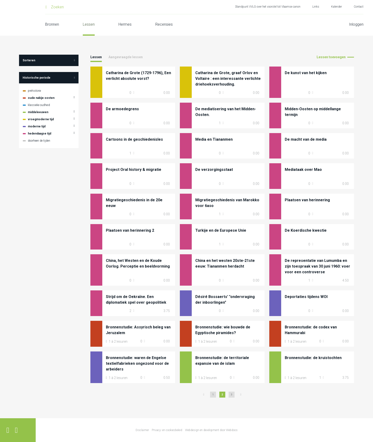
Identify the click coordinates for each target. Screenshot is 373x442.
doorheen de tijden (39, 140)
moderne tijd (36, 126)
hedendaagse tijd (39, 133)
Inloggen (356, 24)
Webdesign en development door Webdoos (211, 430)
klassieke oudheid (39, 105)
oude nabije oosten (41, 98)
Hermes (125, 24)
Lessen (89, 24)
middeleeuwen (38, 112)
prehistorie (34, 90)
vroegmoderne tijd (41, 119)
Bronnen (52, 24)
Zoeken (57, 7)
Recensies (164, 24)
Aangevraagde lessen (125, 57)
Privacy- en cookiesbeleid (167, 430)
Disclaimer (142, 430)
